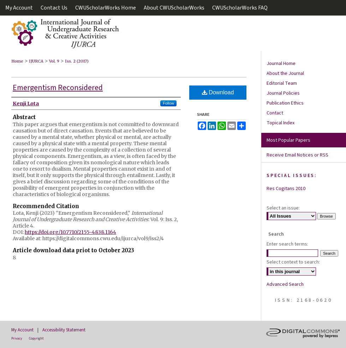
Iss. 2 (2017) (77, 61)
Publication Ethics (285, 103)
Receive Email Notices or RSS (297, 155)
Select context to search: (293, 262)
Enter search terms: (287, 244)
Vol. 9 (54, 61)
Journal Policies (283, 93)
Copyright (36, 338)
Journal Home (281, 63)
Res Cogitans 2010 (286, 188)
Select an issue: (283, 208)
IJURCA (36, 61)
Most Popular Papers (288, 140)
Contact (275, 113)
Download (218, 92)
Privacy (16, 338)
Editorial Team (282, 83)
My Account (22, 330)
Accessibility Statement (63, 330)
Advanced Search (285, 284)
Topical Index (280, 122)
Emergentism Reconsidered (58, 87)
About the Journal (285, 73)
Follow (168, 103)
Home (17, 61)
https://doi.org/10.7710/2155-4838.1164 (70, 232)
